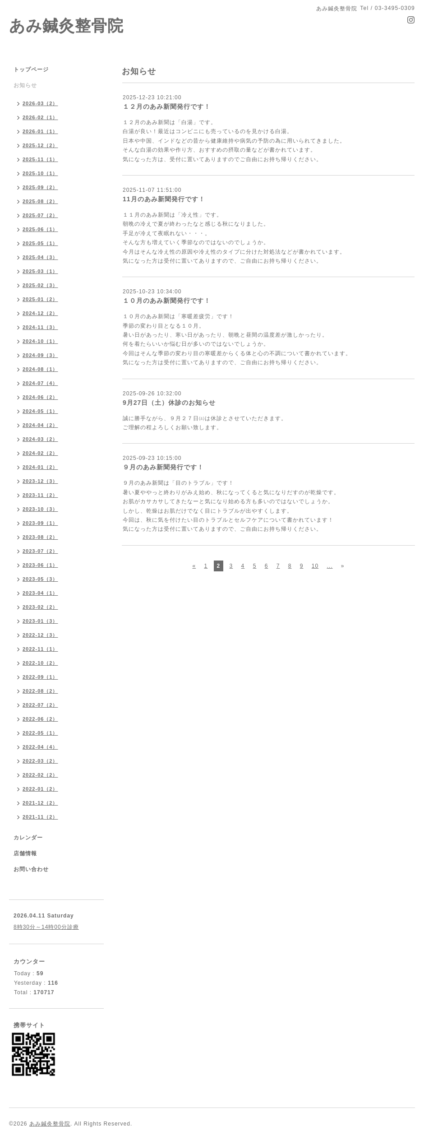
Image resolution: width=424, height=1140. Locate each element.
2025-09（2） (40, 187)
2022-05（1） (40, 733)
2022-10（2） (40, 663)
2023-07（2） (40, 551)
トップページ (31, 69)
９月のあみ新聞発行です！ (163, 467)
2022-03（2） (40, 761)
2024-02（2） (40, 453)
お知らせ (25, 85)
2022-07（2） (40, 705)
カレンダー (28, 837)
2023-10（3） (40, 509)
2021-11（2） (40, 817)
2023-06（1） (40, 565)
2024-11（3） (40, 327)
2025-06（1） (40, 229)
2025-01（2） (40, 299)
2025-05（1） (40, 243)
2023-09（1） (40, 523)
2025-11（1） (40, 159)
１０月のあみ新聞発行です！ (167, 300)
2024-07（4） (40, 383)
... (329, 566)
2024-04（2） (40, 425)
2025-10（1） (40, 173)
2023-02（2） (40, 607)
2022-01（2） (40, 789)
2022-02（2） (40, 775)
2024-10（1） (40, 341)
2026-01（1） (40, 131)
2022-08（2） (40, 691)
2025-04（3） (40, 257)
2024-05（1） (40, 411)
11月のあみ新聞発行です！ (164, 199)
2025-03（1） (40, 271)
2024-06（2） (40, 397)
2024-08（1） (40, 369)
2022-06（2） (40, 719)
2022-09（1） (40, 677)
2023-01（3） (40, 621)
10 (315, 566)
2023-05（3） (40, 579)
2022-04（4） (40, 747)
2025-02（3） (40, 285)
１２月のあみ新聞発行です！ (167, 106)
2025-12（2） (40, 145)
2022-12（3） (40, 635)
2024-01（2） (40, 467)
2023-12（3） (40, 481)
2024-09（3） (40, 355)
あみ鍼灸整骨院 (66, 25)
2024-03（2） (40, 439)
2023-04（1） (40, 593)
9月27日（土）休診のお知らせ (169, 402)
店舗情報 (25, 853)
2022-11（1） (40, 649)
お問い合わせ (31, 869)
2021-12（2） (40, 803)
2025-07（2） (40, 215)
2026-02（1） (40, 117)
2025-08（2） (40, 201)
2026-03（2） (40, 103)
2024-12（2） (40, 313)
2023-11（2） (40, 495)
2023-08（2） (40, 537)
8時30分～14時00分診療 (46, 927)
